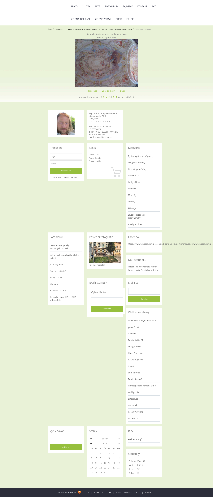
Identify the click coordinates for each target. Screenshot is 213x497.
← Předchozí (91, 91)
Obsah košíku (95, 161)
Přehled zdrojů (135, 439)
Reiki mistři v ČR (135, 340)
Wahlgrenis (133, 392)
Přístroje (132, 208)
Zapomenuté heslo (70, 177)
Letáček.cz (133, 398)
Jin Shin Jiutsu (56, 264)
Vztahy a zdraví (135, 224)
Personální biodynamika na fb (142, 320)
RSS (87, 492)
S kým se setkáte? (58, 290)
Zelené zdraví (103, 19)
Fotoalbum (111, 6)
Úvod (74, 6)
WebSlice (98, 492)
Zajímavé (128, 6)
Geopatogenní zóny (137, 169)
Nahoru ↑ (149, 492)
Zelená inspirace (80, 19)
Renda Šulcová (135, 379)
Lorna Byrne (134, 372)
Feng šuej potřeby (136, 162)
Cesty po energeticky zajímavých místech (82, 29)
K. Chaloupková (135, 359)
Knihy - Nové (134, 182)
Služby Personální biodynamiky (136, 216)
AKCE (97, 6)
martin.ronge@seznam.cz (101, 137)
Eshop (130, 19)
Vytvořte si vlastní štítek (147, 270)
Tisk (109, 492)
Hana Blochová (135, 353)
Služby (86, 6)
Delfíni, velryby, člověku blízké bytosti (64, 256)
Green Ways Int (135, 411)
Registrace (57, 177)
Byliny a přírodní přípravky (141, 156)
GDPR (119, 19)
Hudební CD (134, 175)
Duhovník (132, 405)
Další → (123, 91)
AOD (154, 6)
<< (91, 438)
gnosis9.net (133, 327)
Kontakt (142, 6)
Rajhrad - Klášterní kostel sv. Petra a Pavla (117, 29)
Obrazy (131, 201)
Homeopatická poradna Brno (142, 385)
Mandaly (132, 188)
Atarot (131, 366)
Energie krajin (134, 346)
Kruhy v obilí (56, 277)
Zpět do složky (108, 91)
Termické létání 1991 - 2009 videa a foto (63, 298)
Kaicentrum (133, 418)
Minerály (132, 195)
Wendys (132, 333)
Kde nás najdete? (58, 271)
